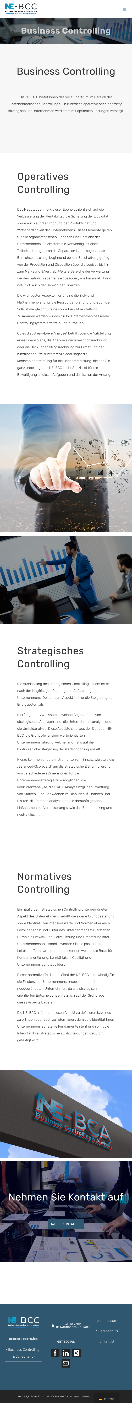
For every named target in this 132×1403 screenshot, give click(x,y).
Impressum (108, 1321)
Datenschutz (108, 1331)
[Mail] (66, 1363)
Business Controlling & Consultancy (24, 1352)
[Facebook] (55, 1353)
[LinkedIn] (66, 1353)
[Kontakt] (66, 1224)
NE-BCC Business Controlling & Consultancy (69, 1396)
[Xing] (76, 1353)
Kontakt (108, 1342)
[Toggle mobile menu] (125, 9)
